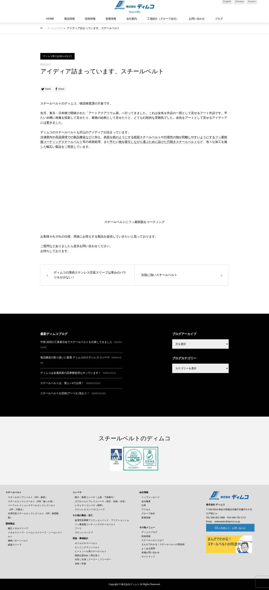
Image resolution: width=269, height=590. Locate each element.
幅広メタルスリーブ (18, 528)
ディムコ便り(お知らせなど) (57, 56)
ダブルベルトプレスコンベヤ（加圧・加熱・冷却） (101, 501)
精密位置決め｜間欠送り (87, 555)
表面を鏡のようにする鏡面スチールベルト (132, 137)
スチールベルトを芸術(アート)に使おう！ (64, 393)
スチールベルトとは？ (152, 540)
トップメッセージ (150, 497)
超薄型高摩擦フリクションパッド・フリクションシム (102, 520)
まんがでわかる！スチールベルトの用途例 (162, 544)
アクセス (146, 509)
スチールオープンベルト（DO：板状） (27, 497)
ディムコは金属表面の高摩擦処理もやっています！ (70, 372)
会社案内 (131, 18)
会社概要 (146, 501)
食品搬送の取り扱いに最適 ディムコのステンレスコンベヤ (75, 357)
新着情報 (111, 18)
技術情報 (90, 18)
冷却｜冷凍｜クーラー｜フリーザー (93, 559)
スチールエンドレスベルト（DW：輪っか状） (31, 501)
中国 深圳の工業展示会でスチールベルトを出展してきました (76, 341)
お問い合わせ (197, 18)
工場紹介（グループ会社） (163, 18)
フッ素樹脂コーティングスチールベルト (95, 524)
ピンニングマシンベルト (87, 547)
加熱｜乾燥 (80, 563)
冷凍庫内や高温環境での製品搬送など (66, 137)
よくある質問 (148, 548)
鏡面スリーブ (14, 544)
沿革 (143, 505)
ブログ (219, 18)
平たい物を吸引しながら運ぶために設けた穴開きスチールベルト (153, 141)
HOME (50, 18)
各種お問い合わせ (150, 552)
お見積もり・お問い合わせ (226, 528)
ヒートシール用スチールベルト (90, 551)
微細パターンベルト (18, 540)
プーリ (78, 528)
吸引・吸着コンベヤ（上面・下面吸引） (95, 497)
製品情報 (69, 18)
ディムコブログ (55, 28)
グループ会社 (148, 513)
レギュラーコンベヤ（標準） (89, 505)
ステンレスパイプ (84, 532)
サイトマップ (148, 556)
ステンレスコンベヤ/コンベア (90, 509)
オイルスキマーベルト (86, 543)
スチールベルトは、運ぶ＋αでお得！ (62, 383)
